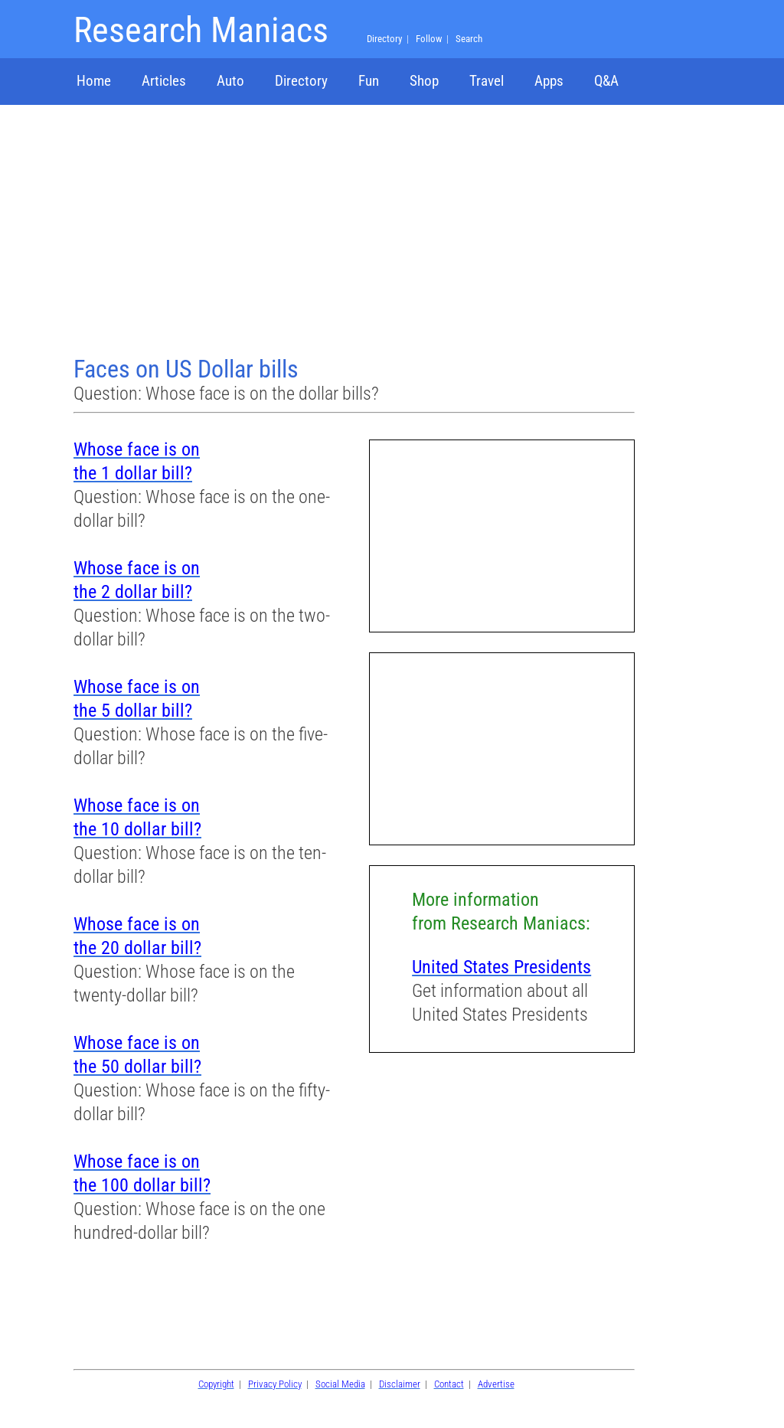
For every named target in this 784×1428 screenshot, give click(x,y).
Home (94, 81)
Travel (486, 81)
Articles (164, 81)
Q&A (606, 81)
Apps (549, 81)
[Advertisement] (356, 232)
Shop (424, 81)
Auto (230, 81)
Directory (301, 81)
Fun (368, 81)
